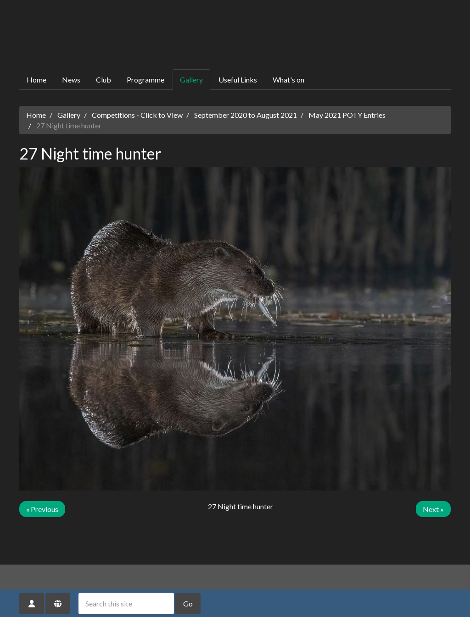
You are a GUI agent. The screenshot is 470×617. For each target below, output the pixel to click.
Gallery (191, 79)
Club (103, 79)
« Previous (42, 509)
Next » (433, 509)
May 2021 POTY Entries (347, 114)
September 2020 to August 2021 (245, 114)
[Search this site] (126, 603)
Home (36, 79)
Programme (145, 79)
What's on (288, 79)
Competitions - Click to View (137, 114)
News (71, 79)
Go (188, 603)
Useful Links (237, 79)
